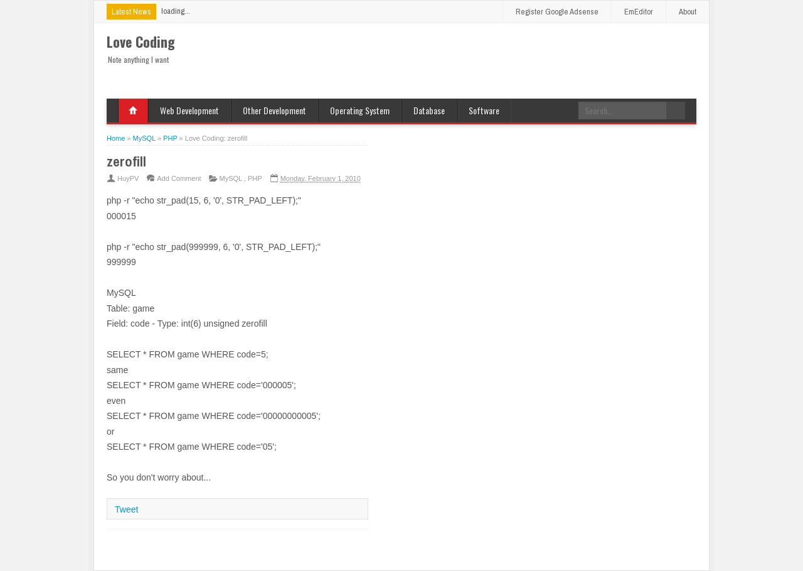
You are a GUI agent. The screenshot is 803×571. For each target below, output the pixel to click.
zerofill (126, 161)
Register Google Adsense (557, 11)
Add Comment (179, 178)
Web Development (189, 110)
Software (484, 110)
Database (429, 110)
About (687, 11)
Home (133, 110)
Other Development (274, 110)
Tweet (126, 509)
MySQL (232, 178)
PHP (255, 178)
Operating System (360, 110)
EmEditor (638, 11)
